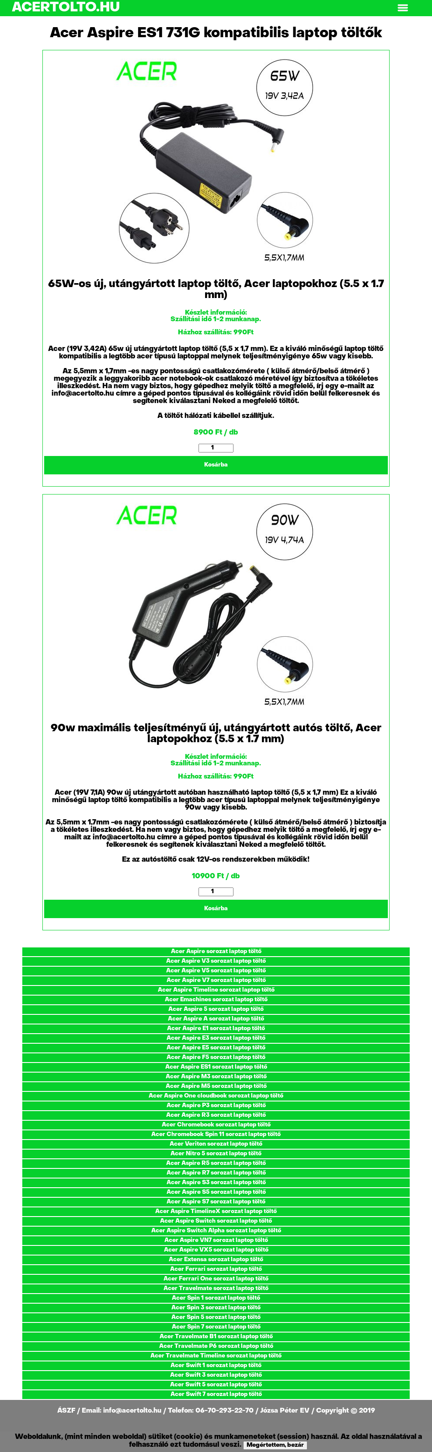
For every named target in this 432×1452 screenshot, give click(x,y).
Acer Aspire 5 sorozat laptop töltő (216, 1009)
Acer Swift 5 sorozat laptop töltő (216, 1385)
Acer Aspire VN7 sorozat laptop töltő (216, 1240)
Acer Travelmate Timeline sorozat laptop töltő (216, 1356)
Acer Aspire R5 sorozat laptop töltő (216, 1163)
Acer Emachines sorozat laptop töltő (216, 1000)
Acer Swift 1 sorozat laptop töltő (216, 1365)
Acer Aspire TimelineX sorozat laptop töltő (216, 1211)
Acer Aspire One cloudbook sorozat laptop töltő (216, 1096)
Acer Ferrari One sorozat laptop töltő (216, 1279)
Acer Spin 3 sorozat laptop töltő (216, 1308)
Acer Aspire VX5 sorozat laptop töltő (216, 1250)
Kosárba (216, 465)
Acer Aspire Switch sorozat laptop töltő (216, 1221)
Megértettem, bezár (275, 1445)
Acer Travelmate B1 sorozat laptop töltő (216, 1337)
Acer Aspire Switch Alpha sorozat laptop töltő (216, 1231)
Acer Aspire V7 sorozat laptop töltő (216, 980)
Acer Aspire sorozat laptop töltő (216, 951)
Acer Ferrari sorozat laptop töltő (216, 1269)
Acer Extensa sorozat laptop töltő (216, 1260)
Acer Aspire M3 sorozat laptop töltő (216, 1077)
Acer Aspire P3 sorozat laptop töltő (216, 1105)
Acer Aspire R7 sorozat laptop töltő (216, 1173)
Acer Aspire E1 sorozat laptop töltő (216, 1028)
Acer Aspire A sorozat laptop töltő (216, 1019)
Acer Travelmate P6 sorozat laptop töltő (216, 1346)
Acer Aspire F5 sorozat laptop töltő (216, 1057)
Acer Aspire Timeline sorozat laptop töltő (216, 990)
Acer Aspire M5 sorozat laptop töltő (216, 1086)
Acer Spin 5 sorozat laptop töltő (216, 1317)
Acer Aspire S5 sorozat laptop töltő (216, 1192)
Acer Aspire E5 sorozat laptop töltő (216, 1048)
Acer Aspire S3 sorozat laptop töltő (216, 1182)
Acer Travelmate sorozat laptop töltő (216, 1288)
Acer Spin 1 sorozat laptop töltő (216, 1298)
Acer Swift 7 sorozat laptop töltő (216, 1394)
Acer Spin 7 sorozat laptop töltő (216, 1327)
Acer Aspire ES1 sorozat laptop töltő (216, 1067)
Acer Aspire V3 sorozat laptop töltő (216, 961)
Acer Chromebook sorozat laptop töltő (216, 1125)
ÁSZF (67, 1411)
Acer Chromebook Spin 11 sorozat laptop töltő (216, 1134)
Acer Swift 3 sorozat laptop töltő (216, 1375)
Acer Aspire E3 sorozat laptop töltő (216, 1038)
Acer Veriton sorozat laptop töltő (216, 1144)
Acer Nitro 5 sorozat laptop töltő (216, 1154)
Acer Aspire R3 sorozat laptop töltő (216, 1115)
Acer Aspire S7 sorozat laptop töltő (216, 1202)
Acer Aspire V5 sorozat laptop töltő (216, 971)
